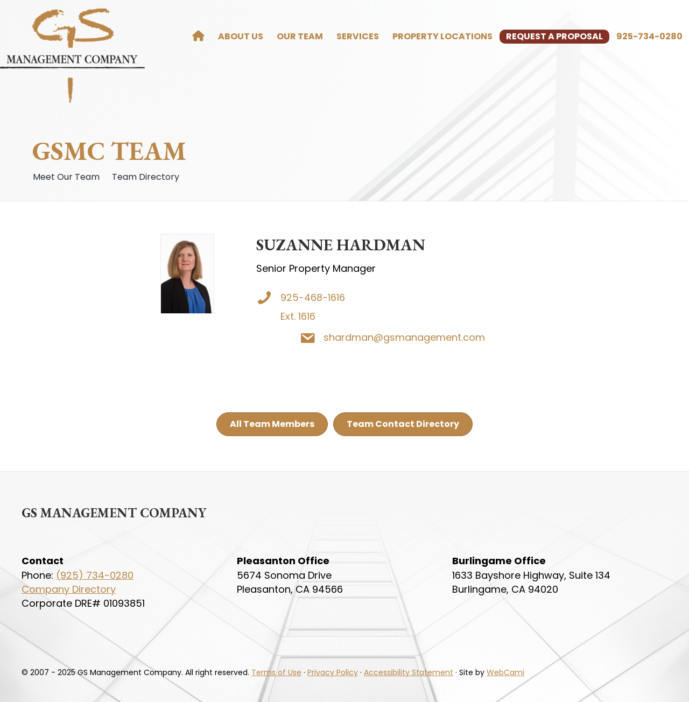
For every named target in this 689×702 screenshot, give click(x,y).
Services (357, 36)
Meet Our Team (65, 177)
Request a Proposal (554, 36)
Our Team (300, 36)
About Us (240, 36)
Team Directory (144, 177)
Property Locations (442, 36)
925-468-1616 (313, 297)
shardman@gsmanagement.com (438, 337)
